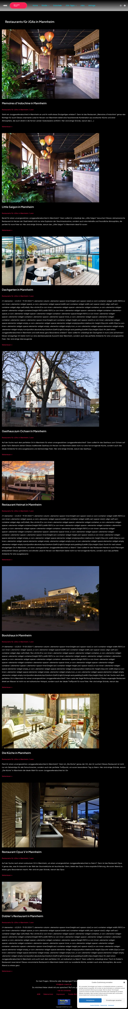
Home (36, 5)
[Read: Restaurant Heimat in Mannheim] (28, 479)
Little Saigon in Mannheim (19, 205)
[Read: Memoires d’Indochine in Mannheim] (50, 63)
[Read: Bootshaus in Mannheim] (50, 597)
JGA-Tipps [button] (70, 5)
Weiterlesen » (7, 125)
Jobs (82, 5)
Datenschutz (103, 1005)
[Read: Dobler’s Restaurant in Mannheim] (22, 895)
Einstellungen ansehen (114, 1000)
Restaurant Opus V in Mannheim (23, 850)
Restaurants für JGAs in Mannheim (16, 108)
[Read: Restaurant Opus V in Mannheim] (50, 814)
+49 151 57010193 (64, 990)
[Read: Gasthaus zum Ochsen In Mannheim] (50, 388)
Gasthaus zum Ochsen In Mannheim (26, 430)
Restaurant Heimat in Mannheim (23, 503)
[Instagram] (121, 5)
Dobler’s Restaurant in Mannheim (24, 915)
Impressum (111, 1005)
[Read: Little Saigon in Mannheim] (50, 166)
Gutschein (57, 5)
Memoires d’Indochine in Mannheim (26, 102)
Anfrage (90, 5)
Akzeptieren (90, 1000)
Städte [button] (46, 5)
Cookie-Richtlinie (94, 1005)
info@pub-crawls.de (64, 983)
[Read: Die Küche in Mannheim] (50, 720)
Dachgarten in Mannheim (19, 288)
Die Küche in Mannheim (17, 751)
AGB (40, 993)
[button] (124, 982)
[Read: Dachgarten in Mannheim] (50, 260)
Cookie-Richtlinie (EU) (76, 993)
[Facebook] (125, 5)
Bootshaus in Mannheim (18, 634)
